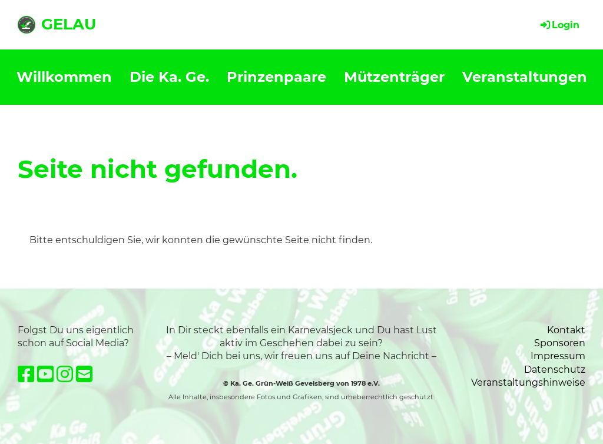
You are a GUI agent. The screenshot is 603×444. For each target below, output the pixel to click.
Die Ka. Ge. (169, 76)
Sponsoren (559, 343)
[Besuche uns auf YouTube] (45, 374)
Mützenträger (394, 76)
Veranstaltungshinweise (528, 382)
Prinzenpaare (276, 76)
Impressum (558, 356)
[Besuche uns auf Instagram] (65, 374)
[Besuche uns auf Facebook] (26, 374)
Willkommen (64, 76)
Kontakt (566, 330)
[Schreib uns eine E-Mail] (84, 374)
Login (559, 25)
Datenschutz (554, 369)
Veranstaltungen (524, 76)
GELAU (68, 24)
